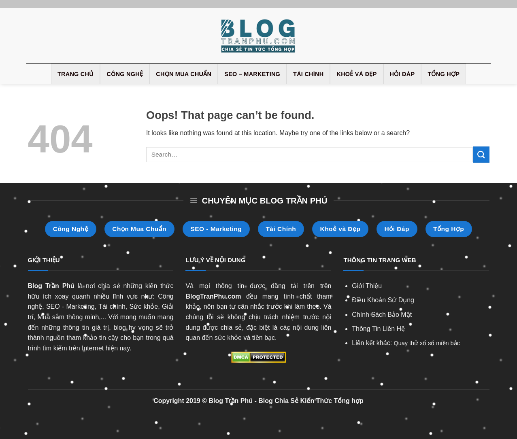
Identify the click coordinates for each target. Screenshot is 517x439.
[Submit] (481, 154)
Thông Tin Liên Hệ (378, 328)
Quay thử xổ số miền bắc (427, 343)
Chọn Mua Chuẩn (183, 74)
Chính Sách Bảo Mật (382, 314)
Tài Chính (308, 74)
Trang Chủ (75, 74)
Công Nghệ (124, 74)
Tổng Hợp (444, 74)
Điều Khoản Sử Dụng (383, 300)
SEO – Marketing (252, 74)
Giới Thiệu (367, 285)
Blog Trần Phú (51, 285)
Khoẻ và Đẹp (356, 74)
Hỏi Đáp (402, 74)
